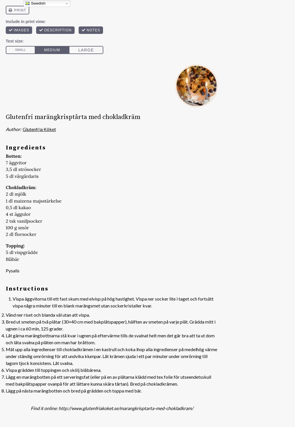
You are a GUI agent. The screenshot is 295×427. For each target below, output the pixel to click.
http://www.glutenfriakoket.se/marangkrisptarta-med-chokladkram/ (126, 408)
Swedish (35, 3)
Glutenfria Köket (39, 129)
